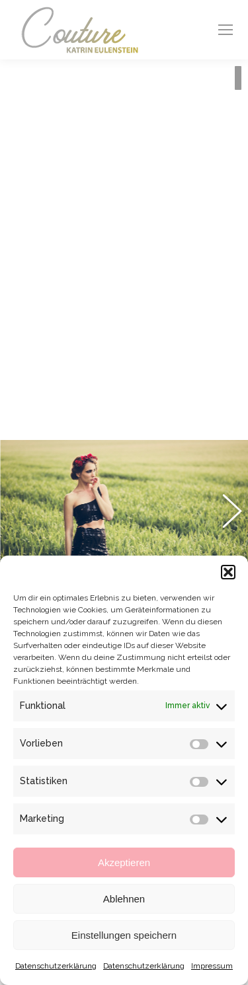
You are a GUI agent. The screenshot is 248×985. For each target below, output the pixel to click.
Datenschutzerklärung (56, 965)
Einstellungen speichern (124, 935)
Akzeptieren (124, 862)
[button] (228, 572)
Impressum (212, 965)
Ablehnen (124, 898)
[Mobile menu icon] (225, 29)
